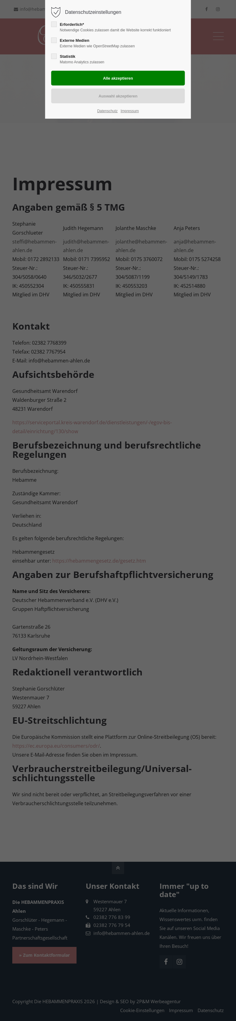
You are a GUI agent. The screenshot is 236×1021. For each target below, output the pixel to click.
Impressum (129, 111)
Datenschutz (107, 111)
